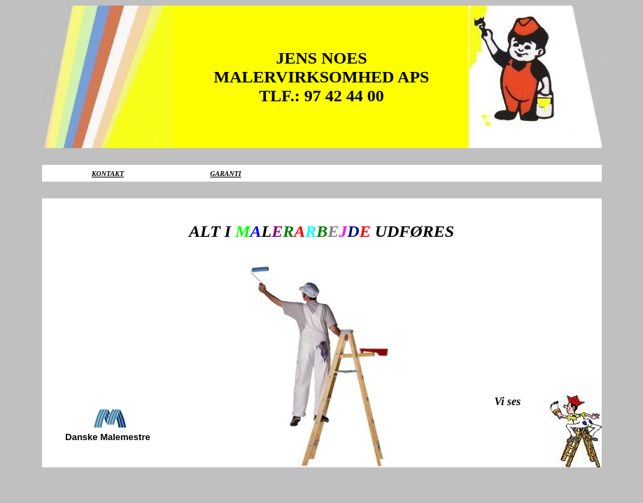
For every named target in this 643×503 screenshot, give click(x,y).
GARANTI (225, 173)
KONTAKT (108, 173)
